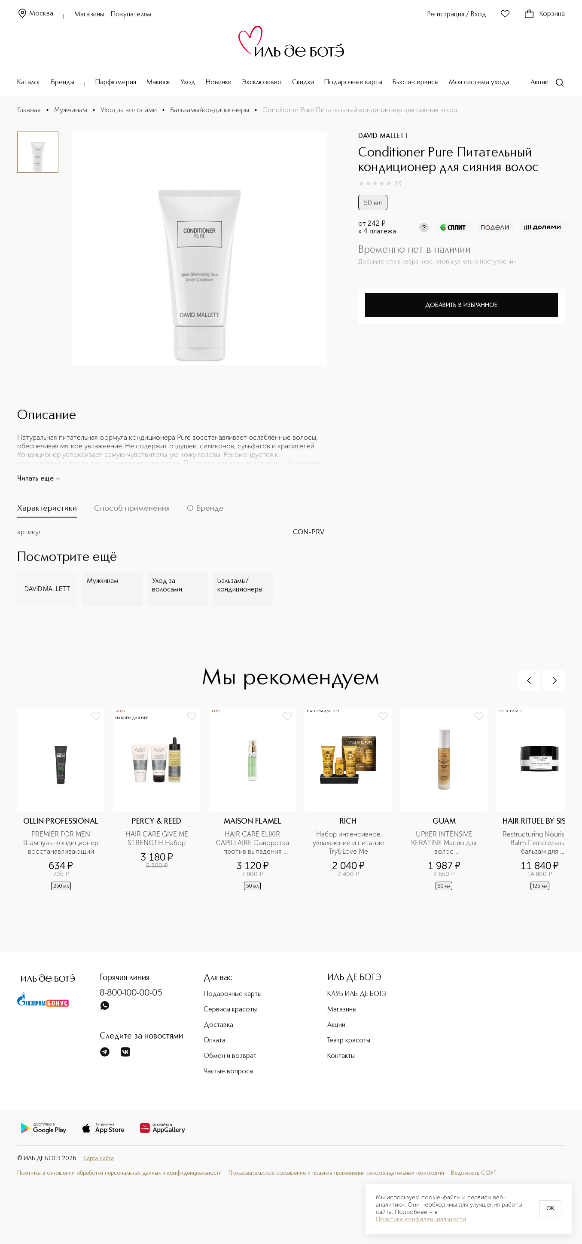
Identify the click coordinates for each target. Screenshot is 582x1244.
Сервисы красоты (230, 1009)
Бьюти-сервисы (416, 82)
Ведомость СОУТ (474, 1173)
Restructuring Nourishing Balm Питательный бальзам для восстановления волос (541, 843)
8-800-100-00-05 (131, 993)
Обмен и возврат (230, 1056)
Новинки (219, 82)
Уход (187, 82)
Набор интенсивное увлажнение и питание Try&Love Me (349, 842)
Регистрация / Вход (456, 14)
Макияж (158, 82)
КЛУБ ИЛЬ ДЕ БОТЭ (357, 994)
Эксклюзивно (262, 82)
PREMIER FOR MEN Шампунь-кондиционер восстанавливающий (61, 842)
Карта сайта (98, 1158)
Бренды (62, 82)
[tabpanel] (170, 532)
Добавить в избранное (461, 305)
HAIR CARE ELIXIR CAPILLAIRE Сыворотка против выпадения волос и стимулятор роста (253, 843)
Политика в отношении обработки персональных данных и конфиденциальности (119, 1173)
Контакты (341, 1056)
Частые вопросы (228, 1071)
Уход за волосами (129, 110)
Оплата (214, 1040)
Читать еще (39, 478)
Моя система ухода (479, 82)
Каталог (29, 82)
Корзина (544, 14)
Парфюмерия (115, 82)
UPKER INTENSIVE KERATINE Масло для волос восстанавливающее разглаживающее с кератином (445, 843)
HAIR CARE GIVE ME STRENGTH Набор (157, 838)
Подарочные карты (353, 82)
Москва (35, 13)
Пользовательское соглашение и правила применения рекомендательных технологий (336, 1173)
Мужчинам (70, 110)
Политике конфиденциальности (421, 1219)
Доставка (218, 1025)
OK (550, 1208)
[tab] (47, 510)
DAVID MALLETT (383, 136)
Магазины (89, 14)
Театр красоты (348, 1040)
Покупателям (131, 14)
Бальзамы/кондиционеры (209, 110)
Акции (539, 82)
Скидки (303, 82)
